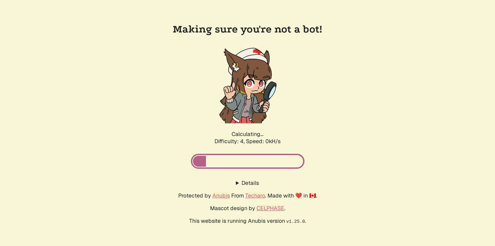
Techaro (255, 195)
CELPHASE (270, 208)
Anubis (221, 195)
